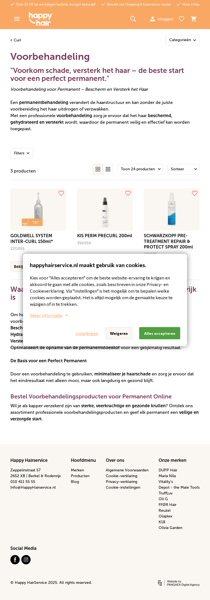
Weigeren (119, 333)
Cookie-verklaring (121, 476)
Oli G (163, 499)
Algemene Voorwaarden (127, 470)
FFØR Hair (167, 505)
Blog (75, 482)
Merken (77, 470)
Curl (15, 40)
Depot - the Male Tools (179, 487)
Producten (80, 476)
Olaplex (165, 516)
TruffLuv (166, 493)
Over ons (115, 460)
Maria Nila (167, 476)
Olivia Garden (170, 528)
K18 (162, 522)
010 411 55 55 (22, 482)
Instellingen (86, 333)
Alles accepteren (159, 333)
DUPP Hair (168, 470)
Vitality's (166, 482)
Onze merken (172, 460)
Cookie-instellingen (123, 487)
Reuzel (165, 510)
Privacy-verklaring (121, 482)
